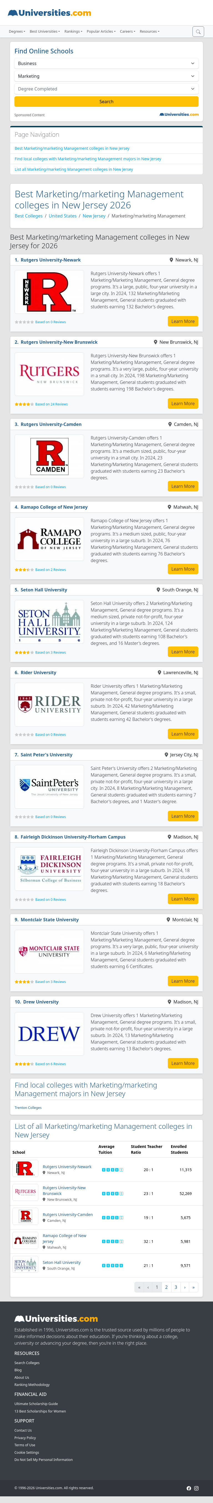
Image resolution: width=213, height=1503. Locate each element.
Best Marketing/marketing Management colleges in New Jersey (72, 148)
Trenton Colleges (28, 1107)
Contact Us (23, 1430)
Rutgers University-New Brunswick (59, 342)
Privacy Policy (25, 1437)
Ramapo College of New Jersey (54, 507)
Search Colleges (27, 1362)
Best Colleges (29, 216)
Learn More (183, 321)
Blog (18, 1370)
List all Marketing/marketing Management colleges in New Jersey (74, 169)
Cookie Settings (26, 1452)
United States (63, 216)
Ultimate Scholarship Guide (36, 1403)
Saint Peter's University (46, 755)
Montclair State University (50, 920)
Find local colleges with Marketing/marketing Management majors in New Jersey (88, 158)
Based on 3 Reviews (50, 652)
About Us (21, 1377)
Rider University (38, 672)
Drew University (41, 1002)
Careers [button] (126, 31)
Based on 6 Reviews (50, 1064)
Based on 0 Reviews (50, 322)
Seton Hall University (44, 590)
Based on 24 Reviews (51, 404)
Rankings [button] (72, 31)
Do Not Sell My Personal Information (43, 1459)
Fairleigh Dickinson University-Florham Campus (73, 837)
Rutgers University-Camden (51, 424)
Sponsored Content (29, 115)
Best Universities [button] (43, 31)
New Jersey (94, 216)
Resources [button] (148, 31)
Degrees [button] (16, 31)
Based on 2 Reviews (50, 569)
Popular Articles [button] (100, 31)
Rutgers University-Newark (51, 260)
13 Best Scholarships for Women (40, 1411)
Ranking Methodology (32, 1384)
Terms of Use (24, 1445)
